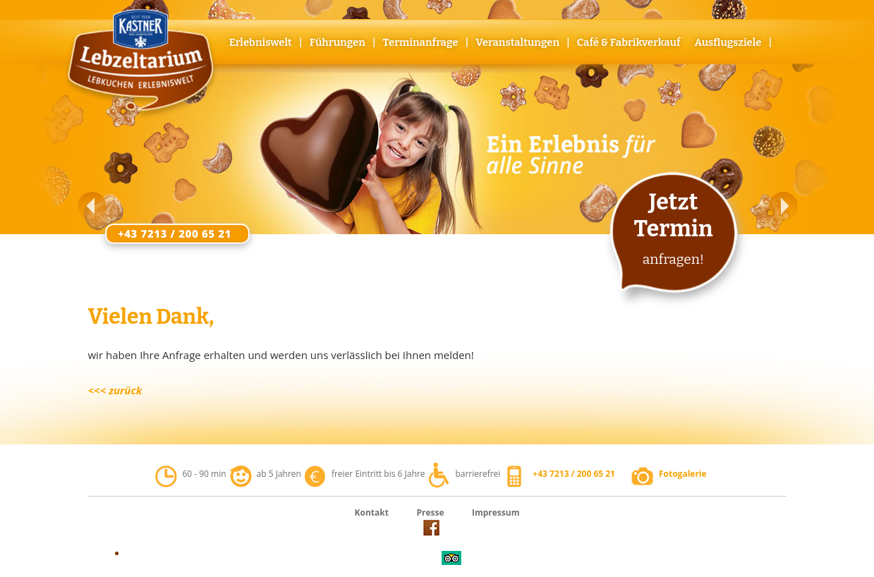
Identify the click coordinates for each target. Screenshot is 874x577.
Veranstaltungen (517, 42)
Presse (430, 512)
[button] (92, 206)
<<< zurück (115, 390)
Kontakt (372, 512)
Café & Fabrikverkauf (629, 42)
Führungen (337, 42)
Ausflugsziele (727, 42)
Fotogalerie (683, 474)
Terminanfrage (421, 42)
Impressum (496, 512)
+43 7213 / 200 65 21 (574, 474)
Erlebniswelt (260, 42)
